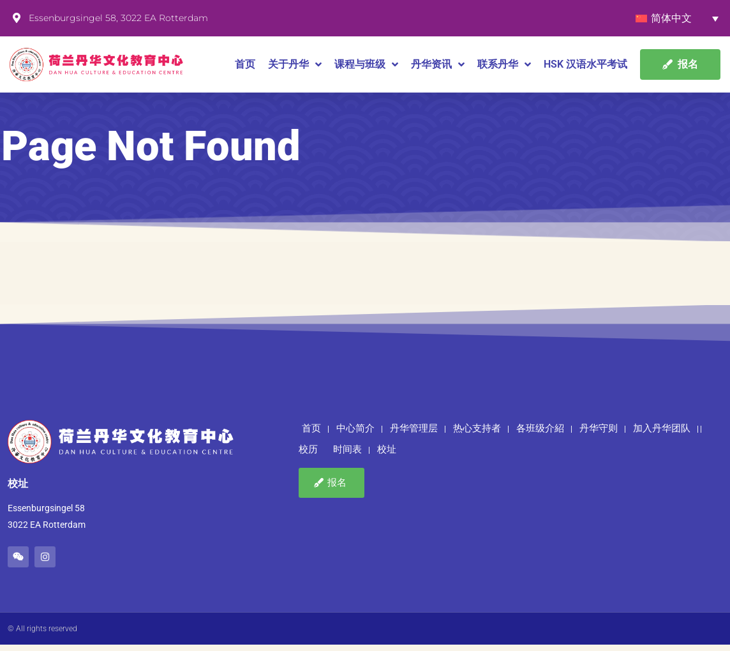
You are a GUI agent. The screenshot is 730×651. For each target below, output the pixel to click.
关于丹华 (295, 64)
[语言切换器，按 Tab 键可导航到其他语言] (677, 18)
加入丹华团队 (661, 434)
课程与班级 (366, 64)
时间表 (347, 456)
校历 (308, 456)
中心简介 (355, 434)
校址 (386, 456)
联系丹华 (504, 64)
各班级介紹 (540, 434)
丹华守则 (598, 434)
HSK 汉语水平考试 (585, 64)
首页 (245, 64)
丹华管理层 (414, 434)
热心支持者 (477, 434)
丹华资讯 (438, 64)
